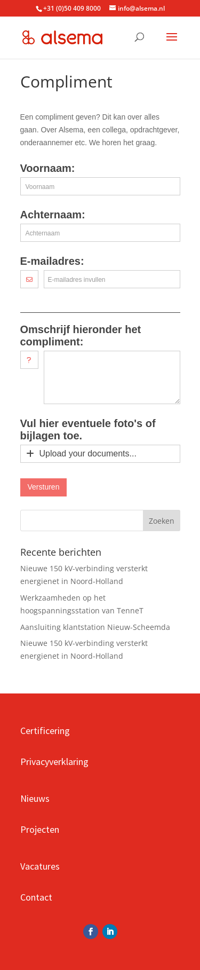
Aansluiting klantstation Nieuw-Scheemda (95, 627)
